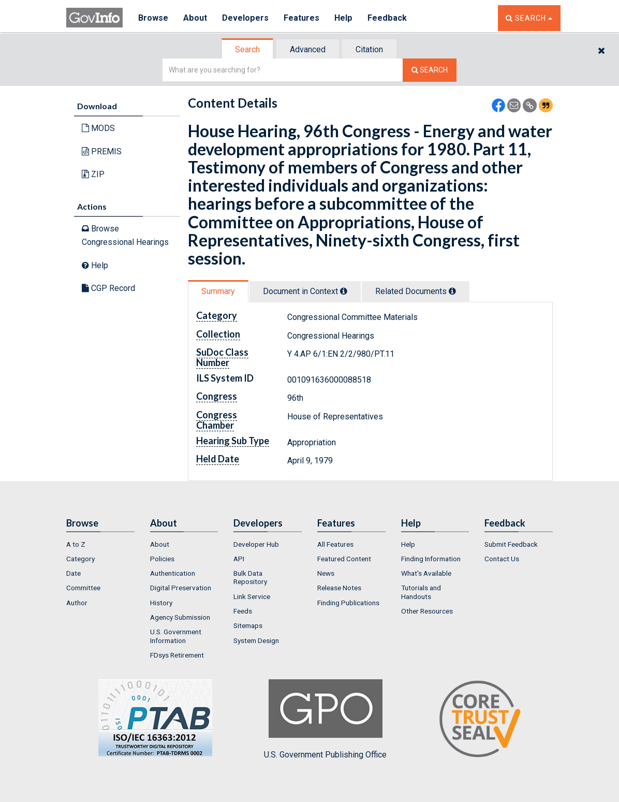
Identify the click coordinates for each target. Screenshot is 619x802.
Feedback (388, 18)
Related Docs (415, 291)
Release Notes (339, 588)
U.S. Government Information (175, 636)
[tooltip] (343, 291)
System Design (256, 640)
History (161, 603)
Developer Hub (256, 544)
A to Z (75, 544)
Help (344, 18)
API (238, 559)
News (325, 573)
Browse (153, 18)
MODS (98, 128)
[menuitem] (100, 544)
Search (247, 49)
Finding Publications (348, 603)
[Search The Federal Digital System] (429, 70)
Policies (162, 559)
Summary (218, 291)
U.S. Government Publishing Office (325, 719)
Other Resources (427, 611)
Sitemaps (247, 625)
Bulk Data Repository (250, 577)
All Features (335, 544)
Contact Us (501, 559)
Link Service (251, 596)
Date (73, 573)
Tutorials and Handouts (421, 592)
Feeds (242, 611)
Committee (83, 588)
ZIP (93, 174)
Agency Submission (180, 617)
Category (80, 559)
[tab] (248, 49)
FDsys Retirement (177, 655)
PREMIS (102, 151)
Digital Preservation (180, 588)
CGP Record (108, 288)
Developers (246, 18)
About (195, 18)
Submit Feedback (511, 544)
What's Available (426, 573)
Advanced (308, 49)
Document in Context (305, 291)
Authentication (172, 573)
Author (76, 603)
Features (302, 18)
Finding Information (431, 559)
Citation (369, 49)
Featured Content (344, 559)
